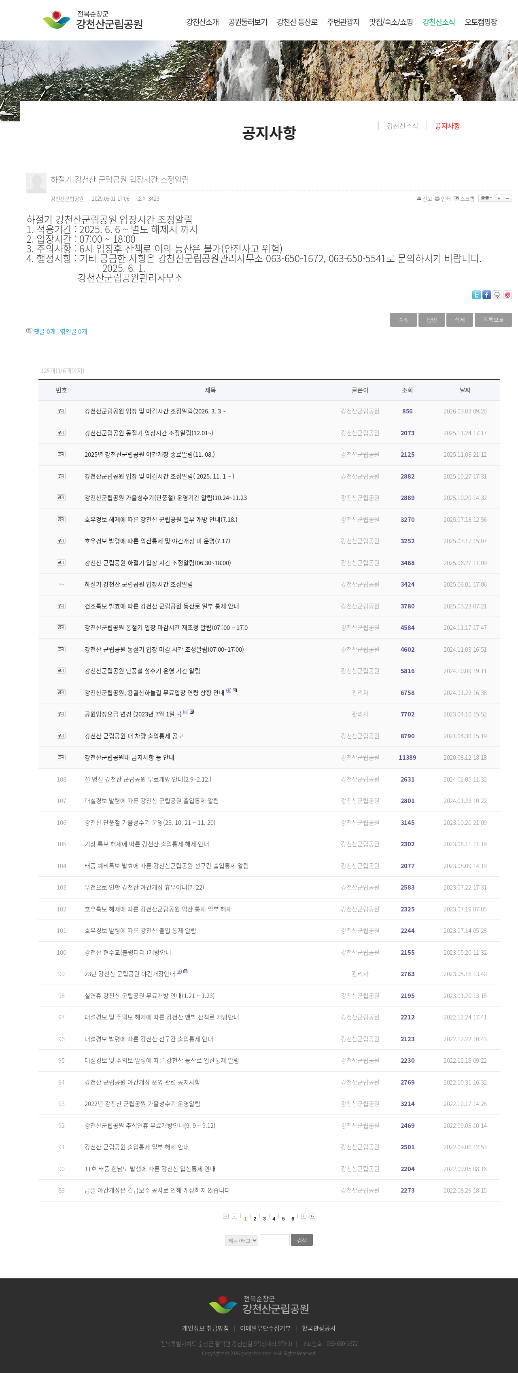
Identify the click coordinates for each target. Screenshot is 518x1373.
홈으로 (372, 125)
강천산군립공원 (360, 411)
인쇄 (443, 198)
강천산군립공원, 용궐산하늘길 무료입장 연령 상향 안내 (155, 692)
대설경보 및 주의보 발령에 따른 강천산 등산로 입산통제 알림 (162, 1060)
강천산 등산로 (297, 22)
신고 (425, 198)
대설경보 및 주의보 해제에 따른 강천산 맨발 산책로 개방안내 (162, 1017)
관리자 (360, 692)
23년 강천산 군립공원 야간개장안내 (130, 973)
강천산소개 (202, 22)
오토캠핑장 (481, 22)
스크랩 (464, 198)
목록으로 (493, 320)
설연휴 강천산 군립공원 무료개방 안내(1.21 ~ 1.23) (150, 995)
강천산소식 (438, 22)
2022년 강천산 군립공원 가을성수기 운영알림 (142, 1103)
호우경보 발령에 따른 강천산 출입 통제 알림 (140, 930)
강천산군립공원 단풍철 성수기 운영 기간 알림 (142, 670)
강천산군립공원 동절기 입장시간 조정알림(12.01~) (149, 432)
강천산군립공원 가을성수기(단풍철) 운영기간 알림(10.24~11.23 (166, 497)
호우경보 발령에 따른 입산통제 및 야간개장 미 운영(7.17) (157, 540)
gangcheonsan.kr (258, 1353)
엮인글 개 (73, 331)
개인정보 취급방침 (205, 1328)
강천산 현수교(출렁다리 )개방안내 (128, 952)
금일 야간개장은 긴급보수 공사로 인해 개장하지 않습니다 (157, 1190)
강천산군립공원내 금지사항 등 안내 (129, 757)
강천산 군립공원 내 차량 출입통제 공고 (134, 735)
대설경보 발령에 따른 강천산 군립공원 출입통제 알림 (152, 800)
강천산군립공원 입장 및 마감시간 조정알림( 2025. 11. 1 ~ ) (159, 476)
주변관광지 (343, 22)
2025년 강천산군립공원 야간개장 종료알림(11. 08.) (150, 454)
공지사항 (448, 125)
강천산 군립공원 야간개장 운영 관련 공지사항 (142, 1082)
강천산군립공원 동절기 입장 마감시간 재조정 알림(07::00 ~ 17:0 (166, 627)
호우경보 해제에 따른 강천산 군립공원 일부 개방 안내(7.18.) (161, 519)
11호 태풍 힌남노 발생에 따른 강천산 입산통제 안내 (150, 1168)
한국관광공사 (319, 1328)
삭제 (459, 320)
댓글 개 (45, 331)
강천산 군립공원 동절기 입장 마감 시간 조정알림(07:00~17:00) (164, 649)
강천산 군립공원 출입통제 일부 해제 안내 (137, 1146)
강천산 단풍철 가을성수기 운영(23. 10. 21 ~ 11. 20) (150, 822)
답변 (432, 320)
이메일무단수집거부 (265, 1328)
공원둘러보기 (247, 22)
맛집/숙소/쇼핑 (391, 22)
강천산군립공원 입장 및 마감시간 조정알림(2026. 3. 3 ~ (155, 411)
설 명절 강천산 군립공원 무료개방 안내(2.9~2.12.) (148, 779)
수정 (403, 320)
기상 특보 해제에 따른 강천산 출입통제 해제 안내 (147, 843)
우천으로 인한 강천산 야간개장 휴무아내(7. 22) (144, 887)
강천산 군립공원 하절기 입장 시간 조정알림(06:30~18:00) (158, 562)
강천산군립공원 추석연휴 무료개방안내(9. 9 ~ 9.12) (150, 1125)
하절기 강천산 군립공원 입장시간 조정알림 (139, 584)
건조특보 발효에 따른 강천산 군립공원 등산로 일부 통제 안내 (162, 606)
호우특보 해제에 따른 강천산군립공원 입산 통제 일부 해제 (158, 909)
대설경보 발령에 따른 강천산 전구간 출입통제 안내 (149, 1038)
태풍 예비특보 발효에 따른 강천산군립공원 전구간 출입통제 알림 (167, 865)
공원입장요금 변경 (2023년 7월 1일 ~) (133, 714)
